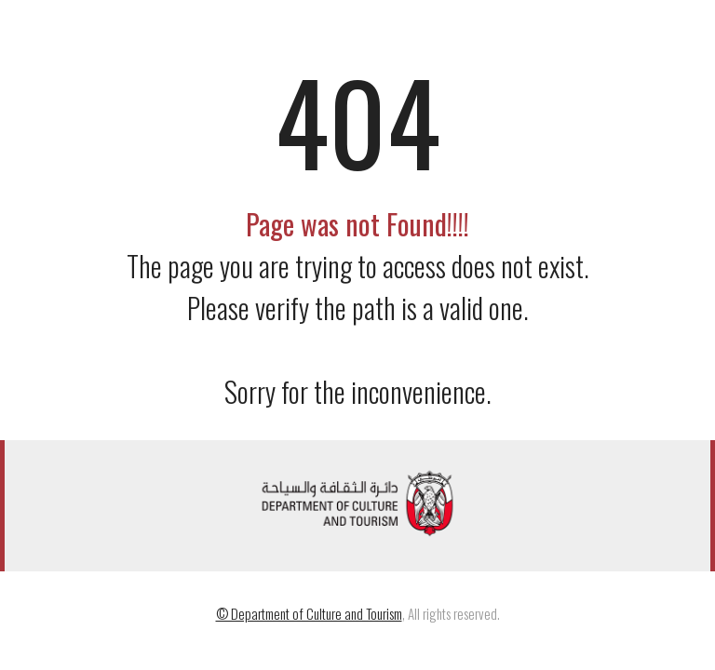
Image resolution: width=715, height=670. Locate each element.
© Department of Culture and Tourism (309, 613)
